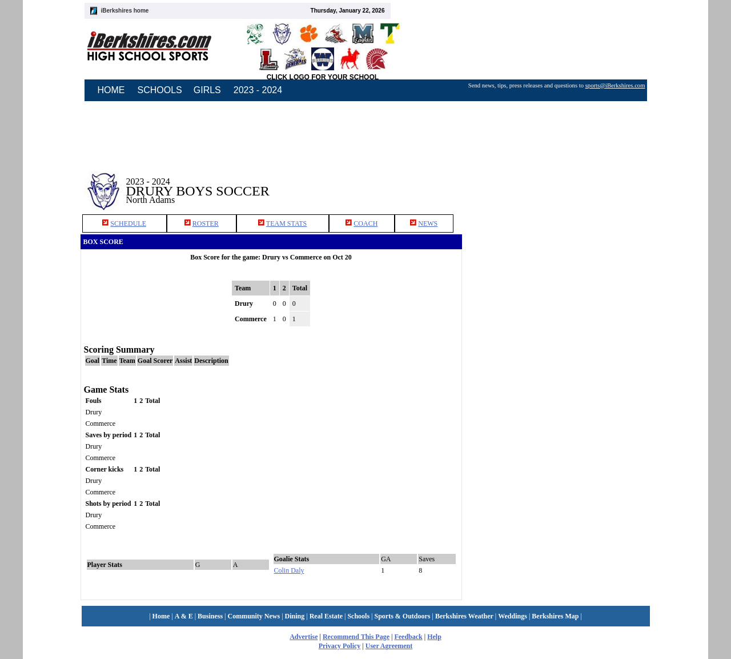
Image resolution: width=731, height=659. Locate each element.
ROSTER (205, 223)
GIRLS (207, 90)
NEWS (427, 223)
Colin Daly (289, 570)
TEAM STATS (286, 223)
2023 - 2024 (258, 90)
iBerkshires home (125, 10)
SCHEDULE (128, 223)
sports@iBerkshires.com (615, 85)
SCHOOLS (160, 90)
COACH (365, 223)
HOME (111, 90)
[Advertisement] (559, 182)
